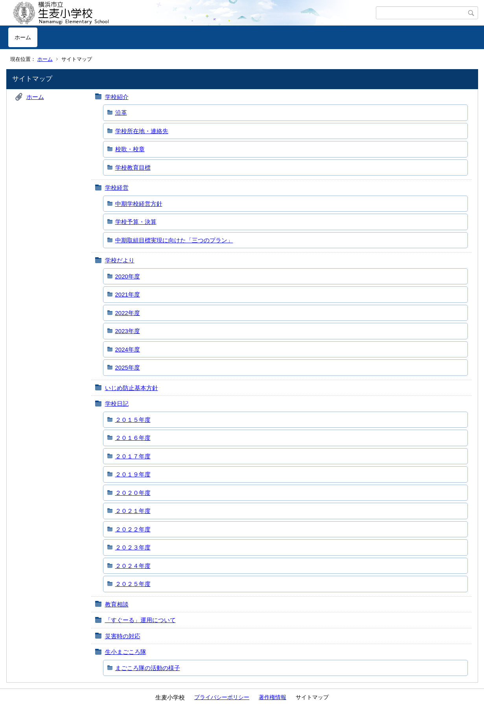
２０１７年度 (133, 456)
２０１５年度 (133, 419)
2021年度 (127, 294)
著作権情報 (272, 697)
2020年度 (127, 276)
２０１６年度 (133, 437)
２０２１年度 (133, 510)
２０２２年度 (133, 529)
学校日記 (117, 403)
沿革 (121, 112)
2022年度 (127, 312)
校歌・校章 (130, 149)
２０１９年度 (133, 474)
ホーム (23, 37)
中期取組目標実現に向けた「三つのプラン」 (174, 240)
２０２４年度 (133, 565)
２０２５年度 (133, 583)
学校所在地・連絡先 (141, 131)
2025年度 (127, 367)
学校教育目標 (133, 167)
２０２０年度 (133, 492)
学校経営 (117, 187)
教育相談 (117, 604)
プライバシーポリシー (221, 697)
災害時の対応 (122, 636)
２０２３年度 (133, 547)
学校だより (119, 260)
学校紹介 (117, 96)
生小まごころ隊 (125, 651)
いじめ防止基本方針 (131, 388)
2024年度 (127, 349)
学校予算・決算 (135, 221)
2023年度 (127, 331)
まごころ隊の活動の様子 (147, 668)
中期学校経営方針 (138, 203)
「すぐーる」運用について (140, 620)
